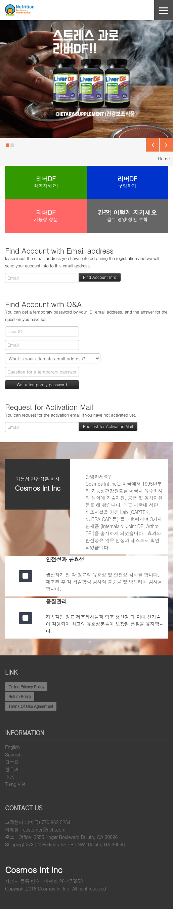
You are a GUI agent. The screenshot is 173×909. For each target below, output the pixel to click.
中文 (9, 776)
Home (164, 158)
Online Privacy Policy (26, 686)
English (12, 747)
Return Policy (19, 696)
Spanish (13, 754)
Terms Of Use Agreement (30, 706)
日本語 (12, 761)
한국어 (12, 769)
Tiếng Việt (15, 784)
